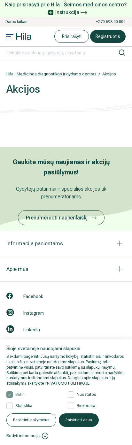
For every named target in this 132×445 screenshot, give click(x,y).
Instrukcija (71, 12)
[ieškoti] (122, 52)
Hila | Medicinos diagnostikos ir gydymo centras (51, 74)
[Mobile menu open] (9, 37)
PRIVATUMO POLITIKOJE (67, 383)
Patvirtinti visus (79, 420)
